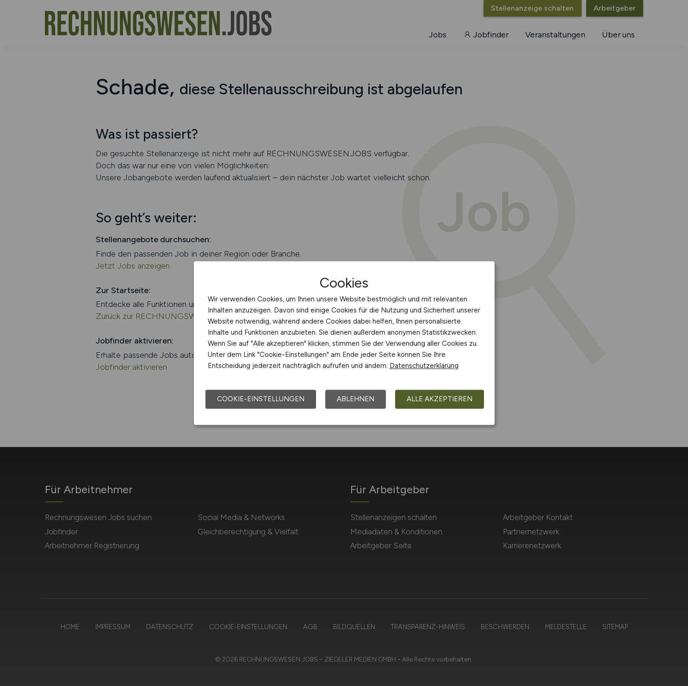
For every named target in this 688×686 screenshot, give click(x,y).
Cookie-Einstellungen (260, 399)
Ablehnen (355, 399)
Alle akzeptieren (439, 399)
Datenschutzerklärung (424, 365)
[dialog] (344, 343)
